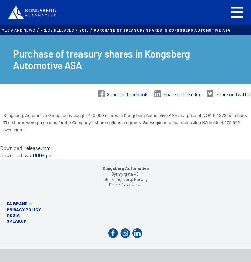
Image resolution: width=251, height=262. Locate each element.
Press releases (58, 30)
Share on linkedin (181, 94)
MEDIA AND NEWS (18, 30)
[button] (236, 12)
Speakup (16, 221)
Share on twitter (233, 94)
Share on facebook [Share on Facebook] (127, 94)
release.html (38, 148)
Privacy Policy (24, 209)
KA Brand (17, 203)
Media (13, 215)
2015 (84, 30)
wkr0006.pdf (39, 155)
